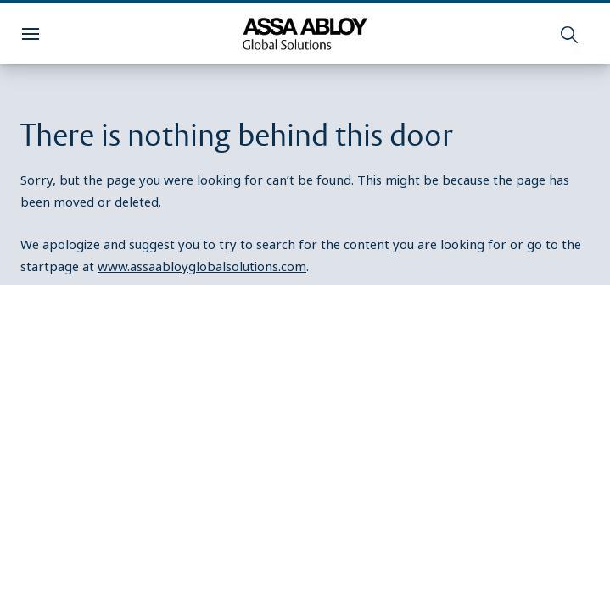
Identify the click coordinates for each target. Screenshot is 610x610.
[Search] (570, 33)
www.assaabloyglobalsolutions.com (202, 266)
